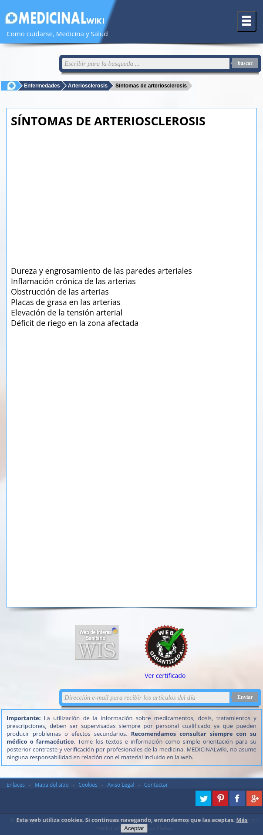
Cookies (88, 784)
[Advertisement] (132, 194)
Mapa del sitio (52, 784)
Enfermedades (42, 85)
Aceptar (134, 828)
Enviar (245, 697)
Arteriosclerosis (88, 85)
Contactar (156, 784)
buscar (245, 63)
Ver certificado (165, 675)
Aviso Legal (121, 784)
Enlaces (16, 784)
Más (242, 820)
